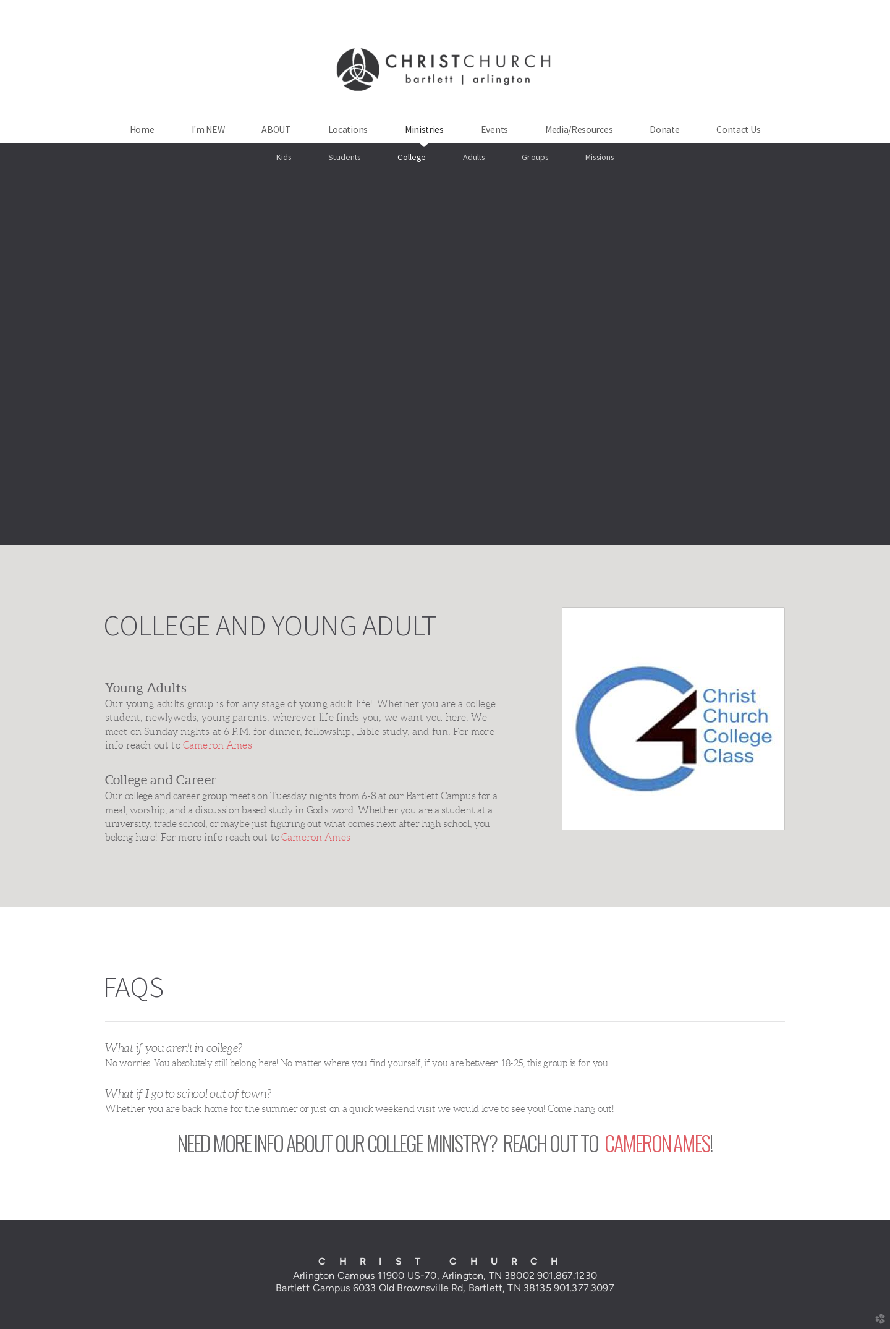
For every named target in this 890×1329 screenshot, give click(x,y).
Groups (535, 157)
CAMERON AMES (657, 1142)
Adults (474, 157)
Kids (284, 157)
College (411, 157)
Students (344, 157)
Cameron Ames (217, 745)
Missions (599, 157)
